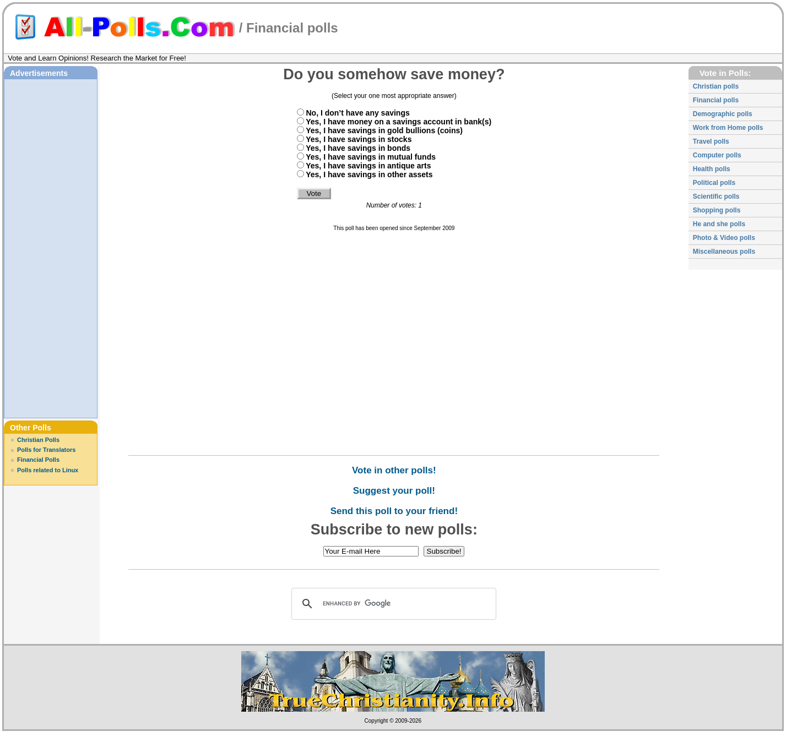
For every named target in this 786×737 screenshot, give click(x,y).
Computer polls (717, 155)
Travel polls (711, 141)
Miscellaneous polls (724, 251)
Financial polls (292, 27)
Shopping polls (717, 210)
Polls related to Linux (47, 470)
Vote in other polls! (394, 470)
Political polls (714, 183)
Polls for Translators (46, 449)
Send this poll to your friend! (394, 511)
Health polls (711, 169)
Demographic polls (722, 114)
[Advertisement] (51, 247)
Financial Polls (38, 459)
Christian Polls (38, 439)
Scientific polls (716, 196)
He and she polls (719, 224)
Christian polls (716, 86)
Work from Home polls (728, 128)
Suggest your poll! (394, 490)
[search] (392, 603)
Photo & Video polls (724, 238)
